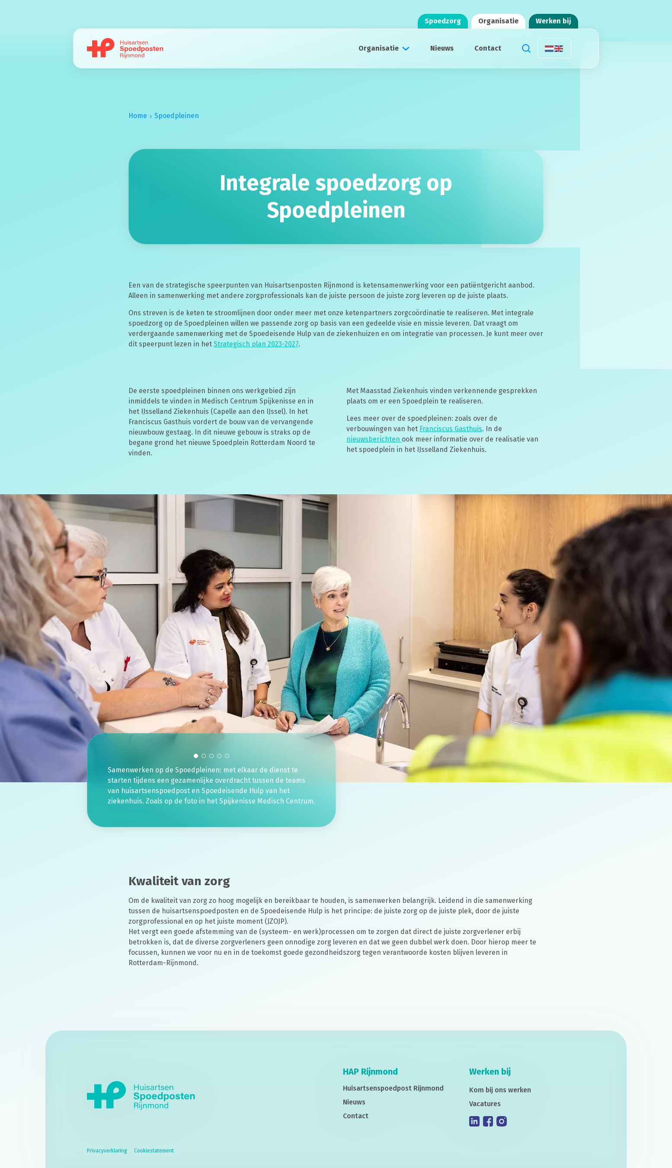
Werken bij (553, 21)
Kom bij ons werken (500, 1090)
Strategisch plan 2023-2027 (256, 350)
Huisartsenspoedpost (393, 1088)
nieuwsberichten (374, 452)
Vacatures (485, 1104)
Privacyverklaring (107, 1151)
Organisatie (498, 21)
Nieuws (442, 48)
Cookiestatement (154, 1151)
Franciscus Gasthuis (450, 441)
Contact (487, 48)
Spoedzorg (443, 21)
